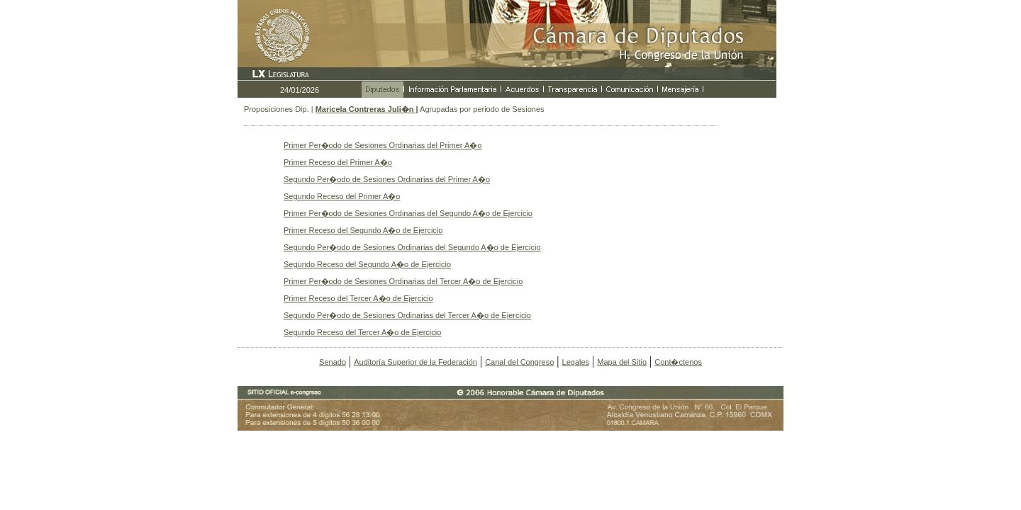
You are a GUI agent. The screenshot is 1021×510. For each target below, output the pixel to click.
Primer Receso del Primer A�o (338, 162)
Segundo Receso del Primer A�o (342, 196)
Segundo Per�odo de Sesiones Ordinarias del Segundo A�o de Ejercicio (412, 247)
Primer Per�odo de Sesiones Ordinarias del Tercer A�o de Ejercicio (403, 281)
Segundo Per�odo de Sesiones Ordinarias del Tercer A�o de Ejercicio (407, 315)
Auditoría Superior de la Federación (415, 362)
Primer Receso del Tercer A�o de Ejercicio (358, 298)
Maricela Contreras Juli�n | (367, 109)
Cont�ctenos (678, 362)
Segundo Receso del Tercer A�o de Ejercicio (362, 332)
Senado (332, 362)
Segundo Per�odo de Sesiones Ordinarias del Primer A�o (387, 179)
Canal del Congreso (519, 362)
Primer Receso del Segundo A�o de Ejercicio (363, 230)
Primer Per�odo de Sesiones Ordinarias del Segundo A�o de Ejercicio (408, 213)
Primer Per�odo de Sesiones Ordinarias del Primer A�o (382, 145)
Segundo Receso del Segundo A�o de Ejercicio (367, 264)
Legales (576, 362)
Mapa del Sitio (622, 362)
